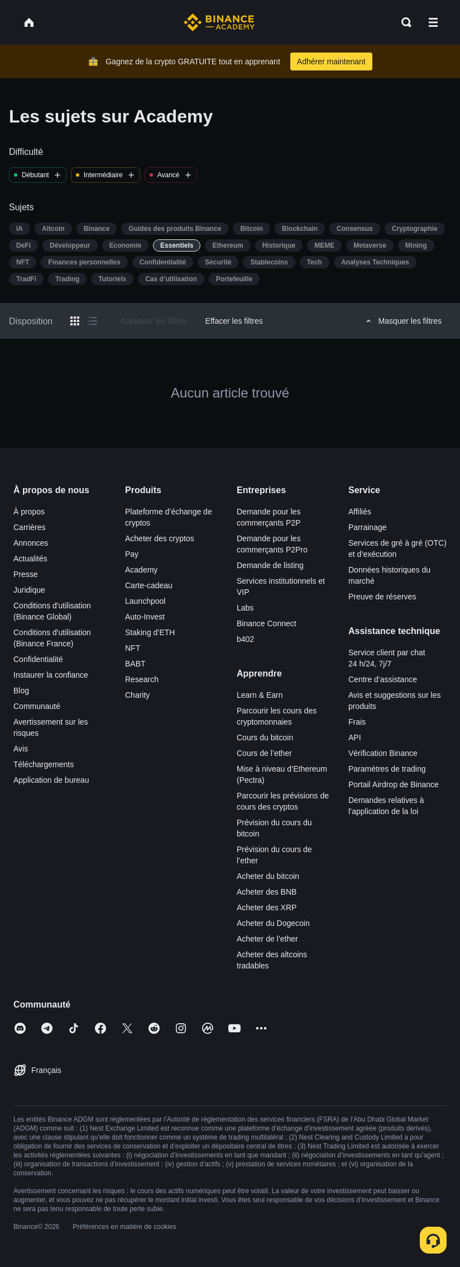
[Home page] (219, 22)
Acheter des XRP (266, 907)
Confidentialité (38, 659)
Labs (245, 607)
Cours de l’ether (264, 753)
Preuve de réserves (382, 596)
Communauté (36, 706)
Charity (137, 695)
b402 (245, 639)
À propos (29, 511)
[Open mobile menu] (433, 22)
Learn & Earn (260, 695)
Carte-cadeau (148, 585)
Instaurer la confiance (50, 674)
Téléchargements (43, 764)
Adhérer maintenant (331, 61)
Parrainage (367, 527)
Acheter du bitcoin (268, 876)
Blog (21, 690)
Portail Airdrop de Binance (393, 784)
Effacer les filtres (234, 320)
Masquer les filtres (402, 321)
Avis (20, 748)
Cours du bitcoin (265, 737)
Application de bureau (51, 780)
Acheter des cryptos (159, 538)
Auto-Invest (145, 616)
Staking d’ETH (150, 632)
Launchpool (145, 601)
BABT (135, 663)
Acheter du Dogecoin (273, 923)
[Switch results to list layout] (93, 321)
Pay (131, 554)
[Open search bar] (403, 22)
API (354, 737)
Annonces (30, 542)
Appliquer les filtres (153, 320)
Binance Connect (266, 623)
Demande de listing (270, 565)
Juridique (29, 589)
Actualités (30, 558)
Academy (141, 569)
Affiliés (359, 511)
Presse (25, 574)
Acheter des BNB (266, 891)
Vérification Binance (383, 753)
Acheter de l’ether (267, 938)
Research (142, 679)
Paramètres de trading (387, 768)
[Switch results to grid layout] (75, 321)
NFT (132, 648)
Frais (357, 721)
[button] (433, 22)
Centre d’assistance (382, 679)
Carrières (29, 527)
